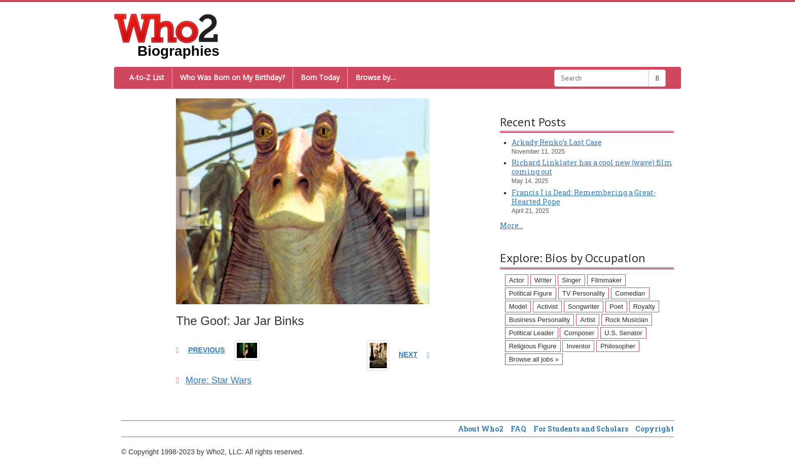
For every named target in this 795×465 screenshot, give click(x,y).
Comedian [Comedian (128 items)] (630, 293)
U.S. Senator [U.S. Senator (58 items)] (623, 333)
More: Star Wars (213, 380)
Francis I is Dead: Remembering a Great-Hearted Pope (584, 197)
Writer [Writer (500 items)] (543, 280)
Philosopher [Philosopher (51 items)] (617, 346)
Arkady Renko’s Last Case (557, 142)
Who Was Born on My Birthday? (232, 77)
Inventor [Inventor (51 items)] (578, 346)
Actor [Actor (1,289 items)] (516, 280)
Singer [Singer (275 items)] (571, 280)
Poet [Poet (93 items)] (616, 306)
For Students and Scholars (580, 429)
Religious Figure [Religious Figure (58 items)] (533, 346)
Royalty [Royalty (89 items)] (644, 306)
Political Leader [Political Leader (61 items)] (531, 333)
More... (511, 225)
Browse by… (375, 77)
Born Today (320, 77)
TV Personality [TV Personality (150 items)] (583, 293)
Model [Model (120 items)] (518, 306)
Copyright (654, 429)
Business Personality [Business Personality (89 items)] (539, 320)
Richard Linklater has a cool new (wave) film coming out (592, 167)
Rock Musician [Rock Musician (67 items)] (626, 320)
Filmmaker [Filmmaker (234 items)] (606, 280)
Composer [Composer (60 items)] (579, 333)
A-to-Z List (146, 77)
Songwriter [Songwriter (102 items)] (583, 306)
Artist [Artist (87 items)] (587, 320)
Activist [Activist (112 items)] (547, 306)
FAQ (518, 429)
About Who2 (480, 429)
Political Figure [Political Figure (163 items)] (530, 293)
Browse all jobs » (534, 359)
